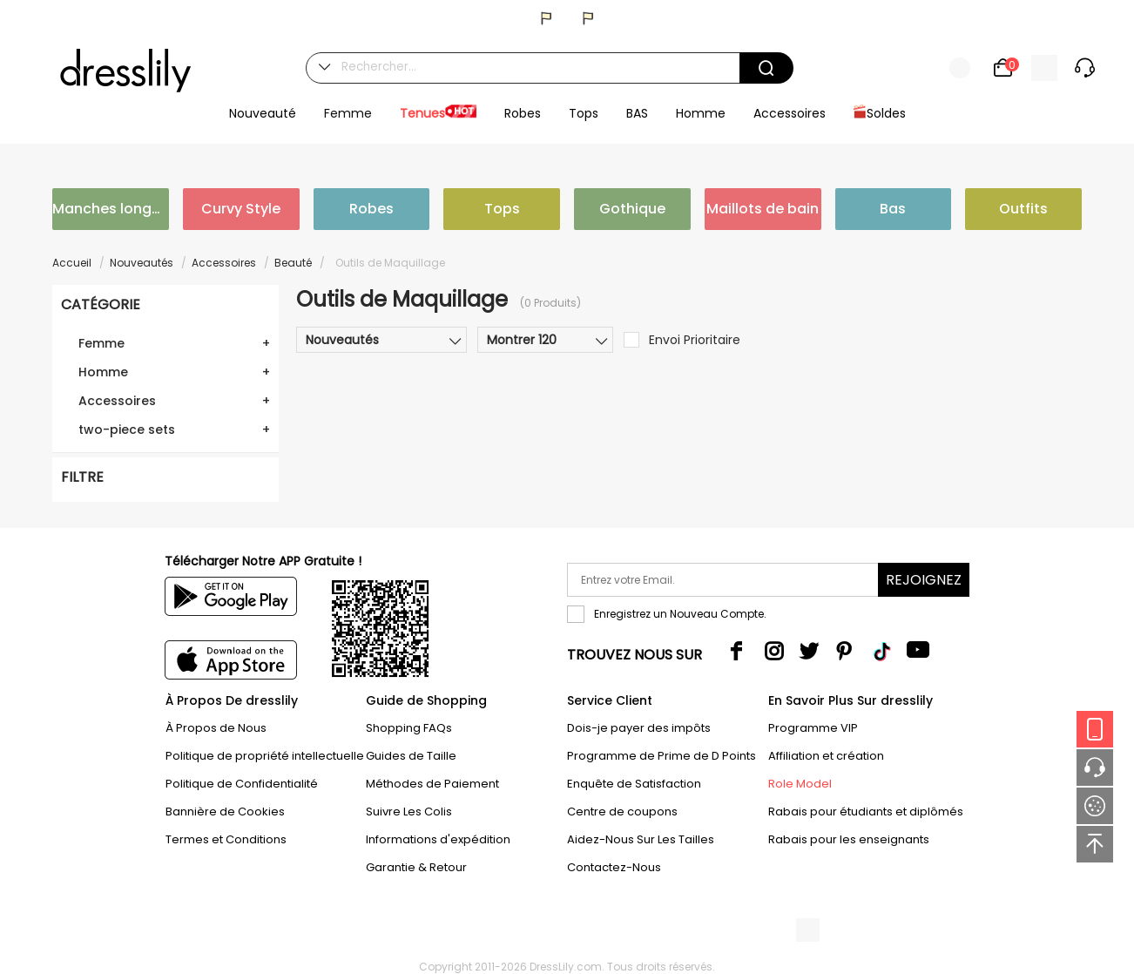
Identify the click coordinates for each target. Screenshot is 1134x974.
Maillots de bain (762, 209)
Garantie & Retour (416, 867)
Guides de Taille (411, 755)
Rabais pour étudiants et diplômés (865, 811)
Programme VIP (813, 728)
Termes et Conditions (226, 839)
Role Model (800, 783)
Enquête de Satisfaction (634, 783)
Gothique (632, 209)
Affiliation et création (826, 755)
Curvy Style (240, 209)
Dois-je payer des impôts (639, 728)
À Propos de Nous (216, 728)
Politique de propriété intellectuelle (264, 755)
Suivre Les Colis (409, 811)
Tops (502, 209)
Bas (893, 209)
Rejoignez (924, 580)
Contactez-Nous (614, 867)
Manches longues (110, 209)
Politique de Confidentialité (241, 783)
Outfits (1023, 209)
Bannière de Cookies (225, 811)
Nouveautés (141, 262)
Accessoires (224, 262)
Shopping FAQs (409, 728)
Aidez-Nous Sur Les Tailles (640, 839)
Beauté (293, 262)
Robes (371, 209)
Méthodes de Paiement (432, 783)
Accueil (71, 262)
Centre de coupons (622, 811)
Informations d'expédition (438, 839)
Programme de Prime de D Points (661, 755)
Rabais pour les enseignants (848, 839)
